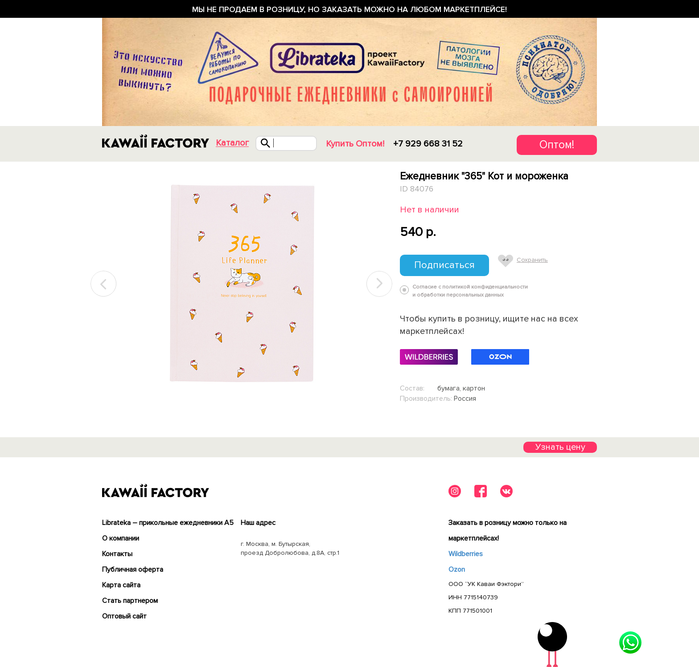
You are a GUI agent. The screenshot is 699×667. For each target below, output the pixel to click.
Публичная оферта (132, 569)
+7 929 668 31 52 (428, 143)
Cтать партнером (130, 600)
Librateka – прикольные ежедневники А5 (168, 522)
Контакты (117, 553)
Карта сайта (121, 585)
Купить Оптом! (355, 143)
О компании (120, 538)
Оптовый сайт (124, 616)
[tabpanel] (241, 284)
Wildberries (465, 553)
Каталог (232, 143)
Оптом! (556, 144)
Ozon (456, 569)
